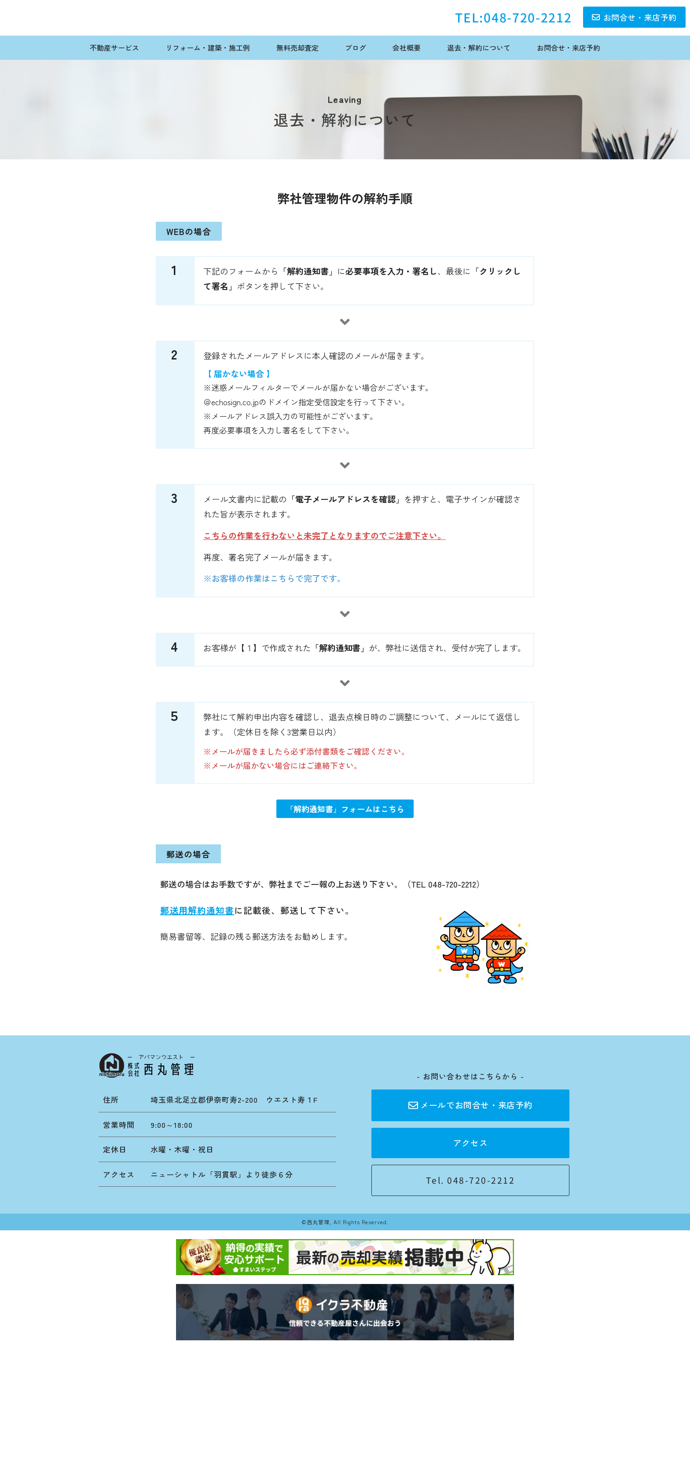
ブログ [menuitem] (355, 47)
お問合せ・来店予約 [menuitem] (568, 47)
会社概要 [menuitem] (407, 47)
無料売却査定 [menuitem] (297, 47)
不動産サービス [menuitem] (114, 47)
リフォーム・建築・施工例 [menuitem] (207, 47)
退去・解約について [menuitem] (478, 47)
